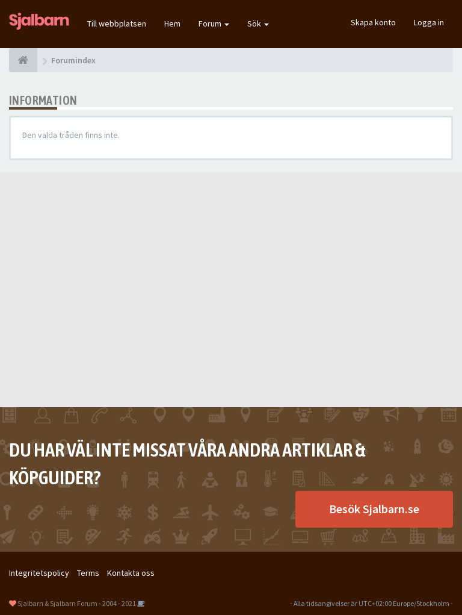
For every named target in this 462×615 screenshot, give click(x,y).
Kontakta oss (131, 572)
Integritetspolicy (39, 572)
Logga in (429, 22)
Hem (172, 23)
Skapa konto (373, 22)
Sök (258, 23)
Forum (214, 23)
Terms (88, 572)
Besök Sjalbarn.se (374, 508)
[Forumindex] (23, 60)
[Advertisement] (231, 289)
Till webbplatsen (116, 23)
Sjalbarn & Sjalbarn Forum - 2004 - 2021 (76, 603)
